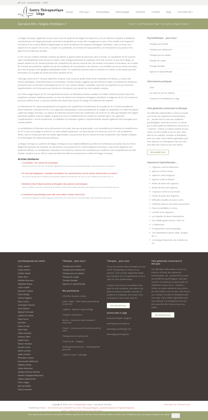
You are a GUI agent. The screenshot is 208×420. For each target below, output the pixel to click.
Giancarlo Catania (25, 291)
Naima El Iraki (24, 326)
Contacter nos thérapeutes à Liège (164, 98)
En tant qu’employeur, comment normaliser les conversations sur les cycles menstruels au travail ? (70, 173)
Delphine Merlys (25, 364)
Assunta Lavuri (24, 347)
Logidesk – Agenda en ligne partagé (77, 309)
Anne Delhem (23, 308)
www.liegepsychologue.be (118, 334)
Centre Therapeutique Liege (79, 404)
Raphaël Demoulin (26, 312)
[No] (204, 415)
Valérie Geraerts (24, 333)
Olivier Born (23, 277)
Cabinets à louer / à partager (74, 354)
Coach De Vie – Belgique (72, 341)
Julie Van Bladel (24, 386)
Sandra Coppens (25, 298)
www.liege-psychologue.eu (118, 323)
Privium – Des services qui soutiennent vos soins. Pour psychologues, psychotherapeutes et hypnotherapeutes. (87, 408)
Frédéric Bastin (24, 273)
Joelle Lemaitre (24, 354)
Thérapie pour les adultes (160, 55)
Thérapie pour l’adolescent (160, 49)
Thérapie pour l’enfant (158, 44)
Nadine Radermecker (27, 379)
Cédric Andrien (24, 266)
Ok (176, 416)
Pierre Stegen (23, 382)
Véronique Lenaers (26, 357)
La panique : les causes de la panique (40, 162)
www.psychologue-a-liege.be (119, 318)
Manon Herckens (25, 343)
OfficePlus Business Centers (74, 296)
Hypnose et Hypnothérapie (160, 71)
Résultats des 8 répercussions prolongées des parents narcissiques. (55, 184)
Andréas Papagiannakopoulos (30, 375)
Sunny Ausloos (24, 269)
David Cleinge (23, 294)
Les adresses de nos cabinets (162, 93)
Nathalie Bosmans (26, 280)
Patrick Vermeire (25, 389)
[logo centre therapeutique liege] (41, 12)
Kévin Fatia (22, 329)
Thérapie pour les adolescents (75, 336)
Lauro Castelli (23, 287)
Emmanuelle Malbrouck (28, 361)
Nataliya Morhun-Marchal (29, 372)
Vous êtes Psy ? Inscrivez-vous (177, 404)
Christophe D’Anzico (26, 305)
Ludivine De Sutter (26, 315)
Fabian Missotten (25, 368)
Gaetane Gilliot (24, 336)
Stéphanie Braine (25, 284)
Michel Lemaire (24, 350)
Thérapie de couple (157, 60)
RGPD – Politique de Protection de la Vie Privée (82, 411)
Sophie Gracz (23, 340)
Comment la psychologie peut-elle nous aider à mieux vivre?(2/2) (53, 194)
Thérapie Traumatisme (72, 314)
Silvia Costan (23, 301)
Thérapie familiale (157, 66)
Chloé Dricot (23, 319)
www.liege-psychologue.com (119, 329)
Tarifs (151, 87)
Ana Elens (22, 322)
